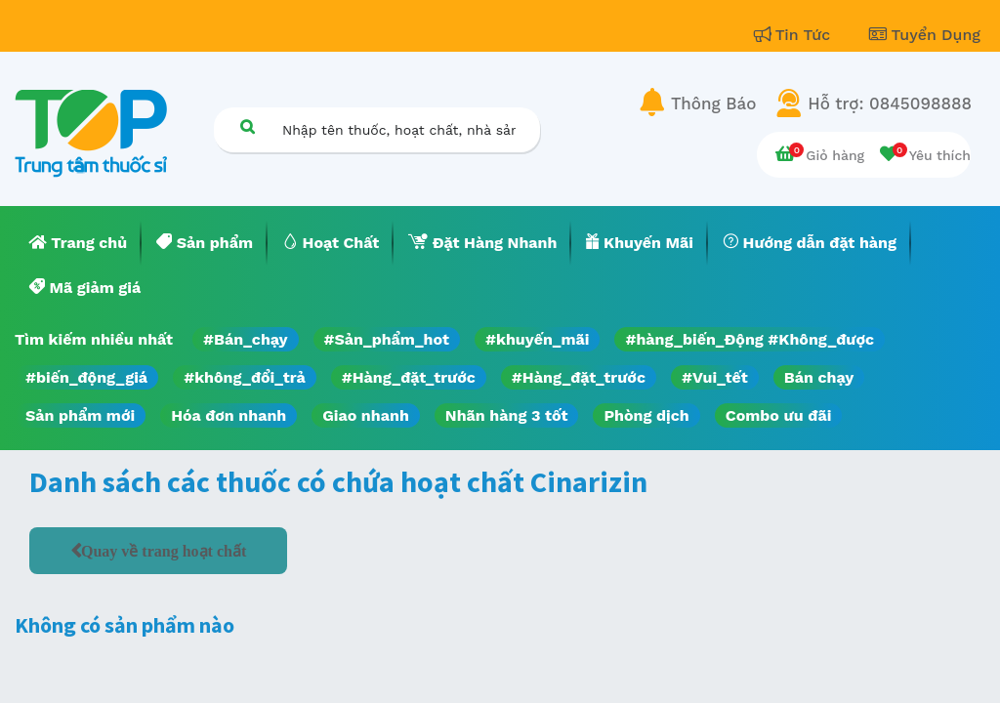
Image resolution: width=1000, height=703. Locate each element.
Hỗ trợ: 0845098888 (890, 103)
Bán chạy (819, 377)
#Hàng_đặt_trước (409, 377)
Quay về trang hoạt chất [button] (163, 550)
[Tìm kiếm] (247, 126)
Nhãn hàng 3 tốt (506, 415)
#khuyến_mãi (537, 339)
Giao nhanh (365, 415)
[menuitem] (78, 243)
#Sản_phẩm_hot (386, 339)
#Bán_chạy (245, 339)
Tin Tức (795, 34)
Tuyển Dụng (924, 34)
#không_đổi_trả (245, 377)
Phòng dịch (646, 415)
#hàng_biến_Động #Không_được (749, 339)
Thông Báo (713, 103)
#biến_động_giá (86, 377)
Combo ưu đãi (779, 415)
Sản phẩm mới (80, 415)
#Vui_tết (715, 377)
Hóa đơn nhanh (228, 415)
